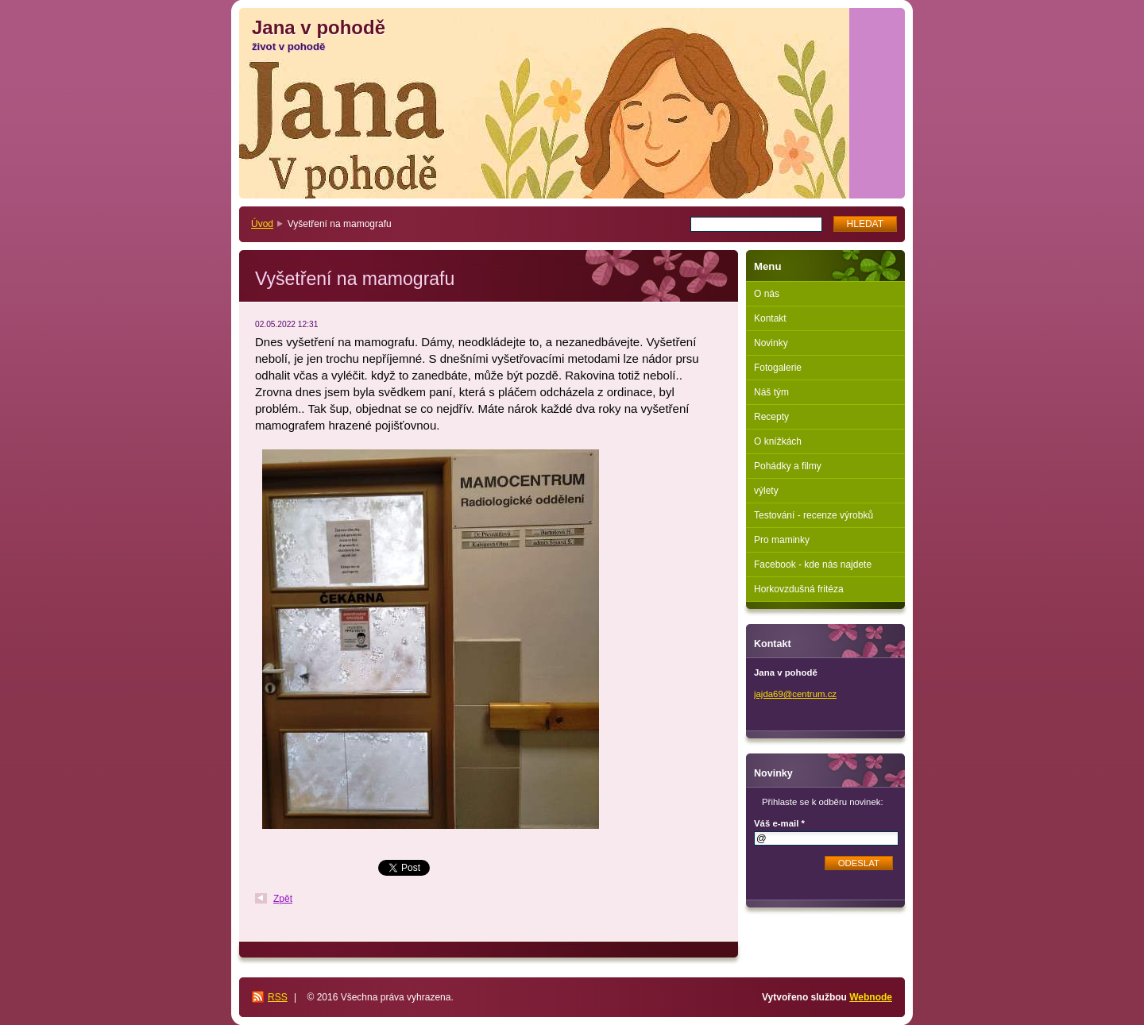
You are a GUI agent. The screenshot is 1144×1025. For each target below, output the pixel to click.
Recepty (771, 416)
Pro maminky (782, 539)
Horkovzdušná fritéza (799, 589)
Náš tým (771, 392)
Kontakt (770, 318)
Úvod (262, 223)
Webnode (870, 997)
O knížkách (778, 441)
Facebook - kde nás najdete (813, 564)
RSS (278, 997)
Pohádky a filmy (787, 466)
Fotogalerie (778, 367)
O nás (766, 293)
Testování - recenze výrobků (813, 515)
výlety (766, 490)
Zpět (282, 898)
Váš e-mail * (779, 823)
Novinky (771, 343)
